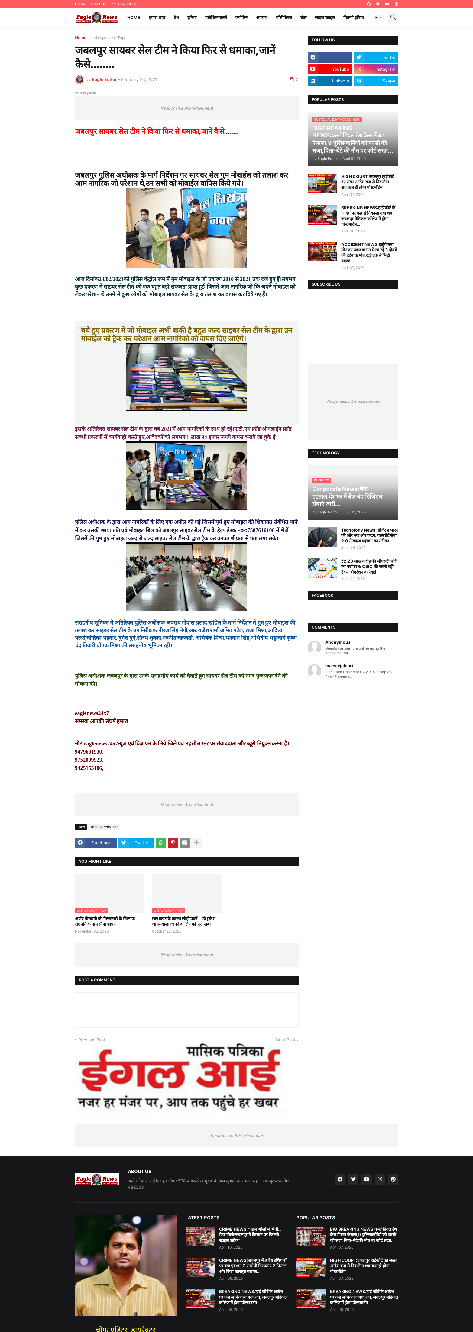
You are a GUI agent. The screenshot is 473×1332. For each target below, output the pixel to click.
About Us (98, 4)
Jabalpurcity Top (108, 38)
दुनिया (192, 17)
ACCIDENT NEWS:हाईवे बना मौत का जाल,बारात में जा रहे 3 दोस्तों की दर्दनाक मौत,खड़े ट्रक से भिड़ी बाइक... (369, 252)
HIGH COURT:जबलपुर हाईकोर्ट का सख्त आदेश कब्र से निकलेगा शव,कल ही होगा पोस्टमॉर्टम (367, 182)
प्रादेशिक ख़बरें (216, 17)
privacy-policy (123, 4)
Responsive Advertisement (186, 108)
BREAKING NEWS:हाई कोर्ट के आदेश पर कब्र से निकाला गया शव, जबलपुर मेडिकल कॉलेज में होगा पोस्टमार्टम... (368, 216)
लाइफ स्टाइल (325, 17)
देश (176, 17)
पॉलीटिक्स (284, 17)
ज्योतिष (241, 17)
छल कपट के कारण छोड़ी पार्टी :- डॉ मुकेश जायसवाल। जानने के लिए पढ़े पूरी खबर (183, 921)
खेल (303, 17)
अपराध (261, 17)
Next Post (285, 1039)
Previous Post (91, 1039)
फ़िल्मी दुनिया (353, 17)
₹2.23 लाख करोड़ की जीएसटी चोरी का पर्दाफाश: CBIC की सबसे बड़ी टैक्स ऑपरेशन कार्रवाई (369, 566)
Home (80, 4)
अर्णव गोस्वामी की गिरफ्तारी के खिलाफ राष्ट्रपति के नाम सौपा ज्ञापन (105, 921)
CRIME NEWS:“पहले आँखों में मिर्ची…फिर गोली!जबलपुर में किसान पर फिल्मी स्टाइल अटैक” (250, 1235)
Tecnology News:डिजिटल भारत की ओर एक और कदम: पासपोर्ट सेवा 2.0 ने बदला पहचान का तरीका (369, 535)
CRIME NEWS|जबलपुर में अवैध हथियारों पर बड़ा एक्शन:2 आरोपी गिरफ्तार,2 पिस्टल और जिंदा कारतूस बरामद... (253, 1266)
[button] (378, 18)
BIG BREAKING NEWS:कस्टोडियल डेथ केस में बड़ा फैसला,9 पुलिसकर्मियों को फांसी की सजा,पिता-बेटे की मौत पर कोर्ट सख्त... (363, 1235)
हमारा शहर (157, 17)
